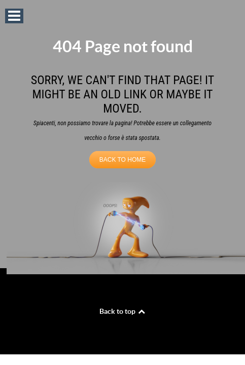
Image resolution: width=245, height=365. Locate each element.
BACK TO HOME (122, 159)
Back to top (122, 311)
